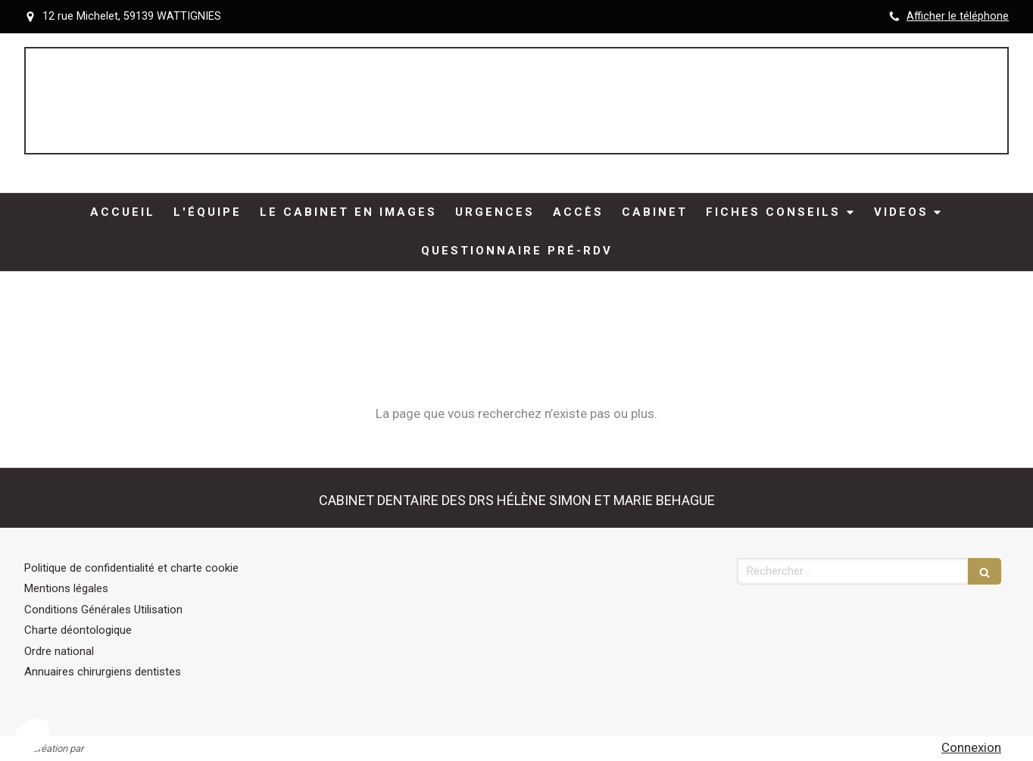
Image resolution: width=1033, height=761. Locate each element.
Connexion (971, 747)
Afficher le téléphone (958, 16)
